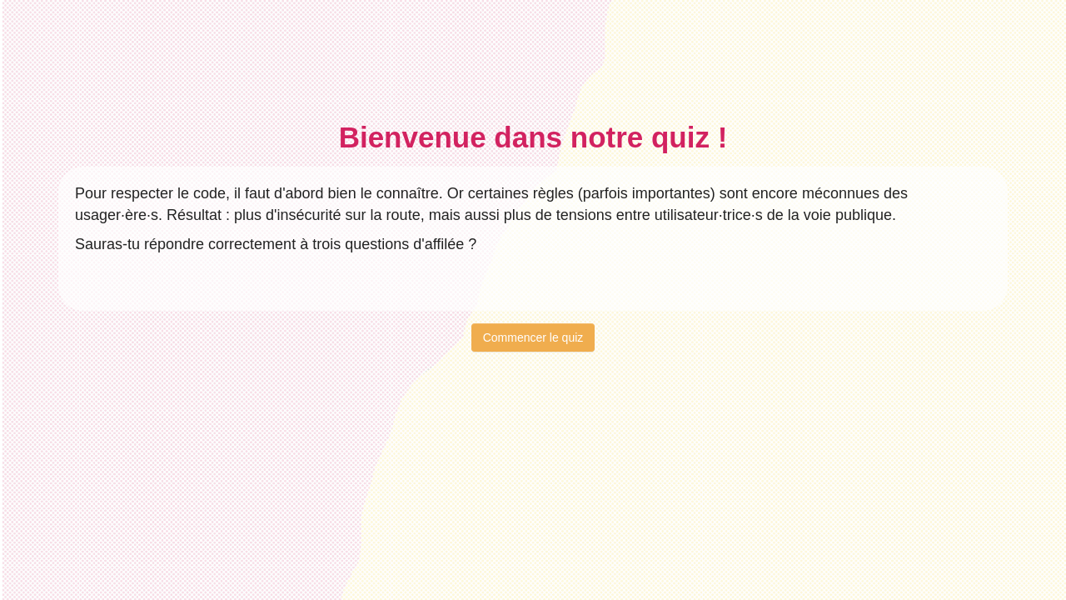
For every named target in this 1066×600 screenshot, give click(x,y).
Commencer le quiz (533, 337)
